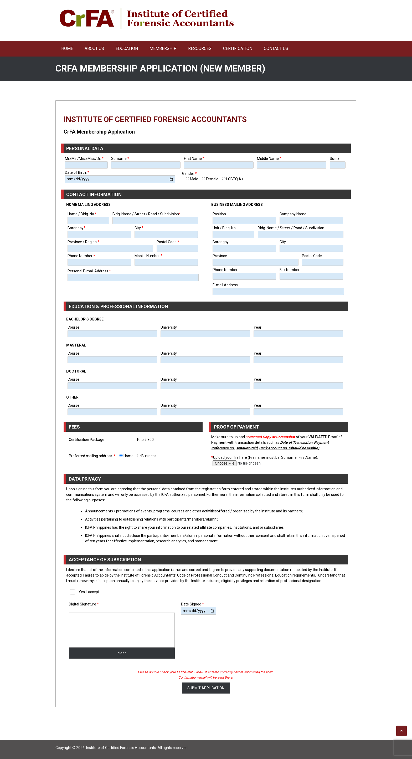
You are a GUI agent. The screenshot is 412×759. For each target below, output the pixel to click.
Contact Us (276, 48)
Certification (237, 48)
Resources (200, 48)
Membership (163, 48)
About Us (94, 48)
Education (127, 48)
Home (67, 48)
